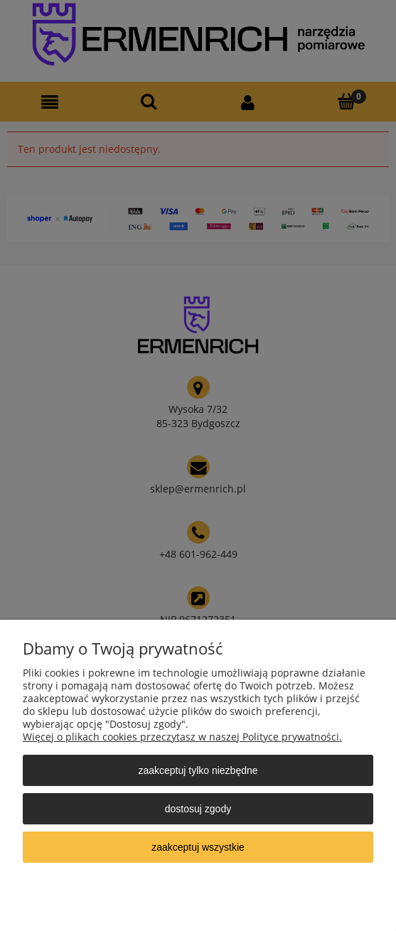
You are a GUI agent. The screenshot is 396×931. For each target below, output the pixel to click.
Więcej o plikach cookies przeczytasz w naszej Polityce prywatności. (182, 736)
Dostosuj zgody (198, 808)
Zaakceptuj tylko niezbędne (197, 770)
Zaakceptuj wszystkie (198, 847)
